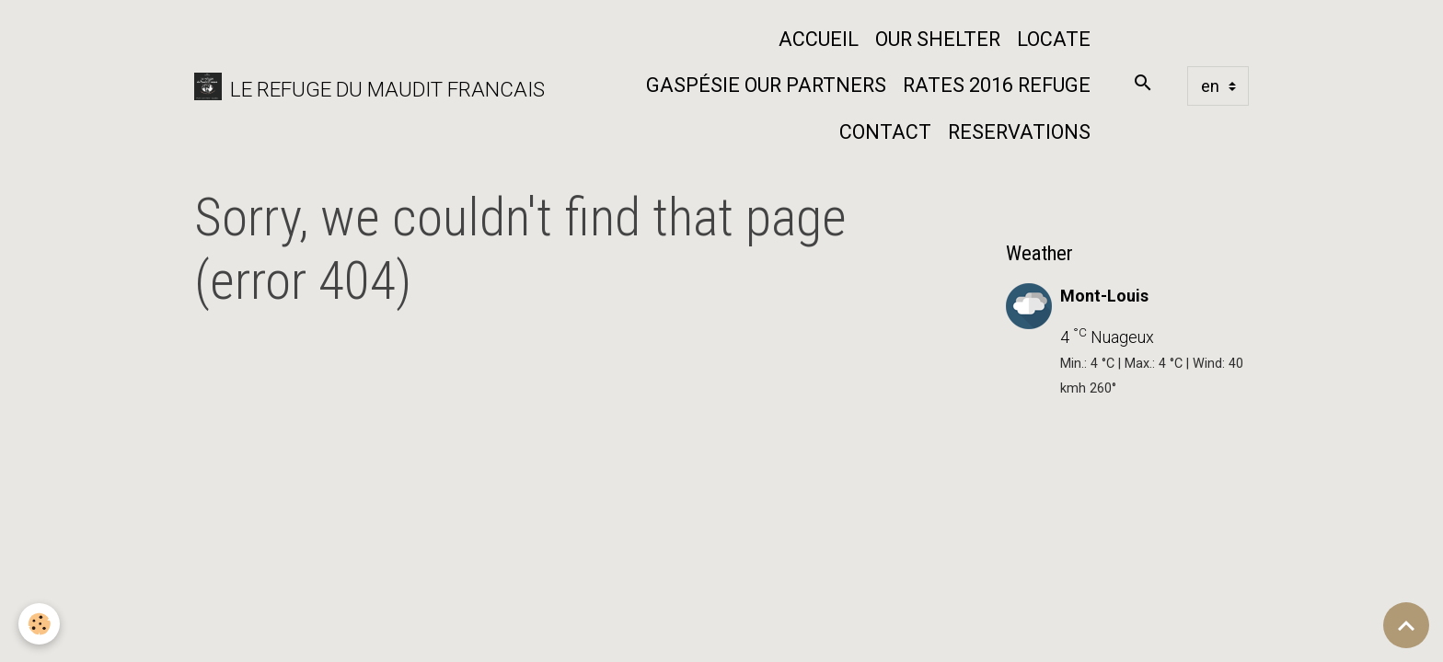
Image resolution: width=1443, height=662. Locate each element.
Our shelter (937, 39)
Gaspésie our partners (766, 85)
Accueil (819, 39)
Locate (1054, 39)
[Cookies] (39, 624)
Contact (885, 131)
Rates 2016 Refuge (997, 85)
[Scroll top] (1406, 625)
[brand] (355, 86)
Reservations (1019, 131)
